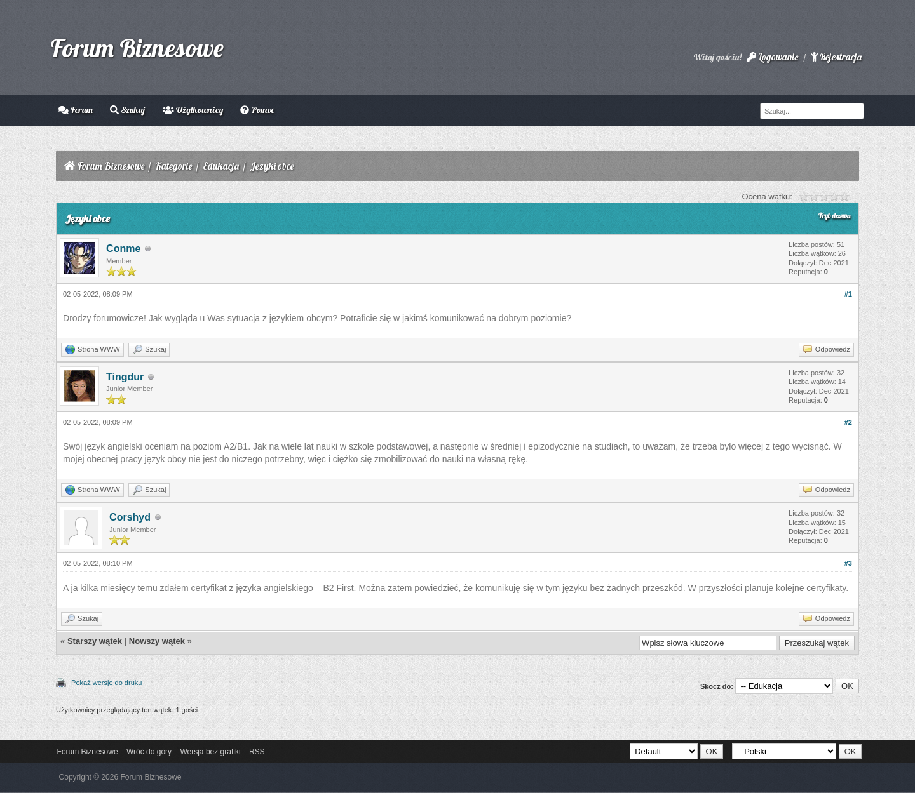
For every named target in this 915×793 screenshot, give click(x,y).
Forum (75, 110)
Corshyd (130, 517)
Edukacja (221, 166)
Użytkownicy (193, 110)
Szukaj (127, 110)
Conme (123, 248)
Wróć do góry (149, 751)
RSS (257, 751)
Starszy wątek (94, 641)
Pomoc (257, 110)
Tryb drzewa (834, 215)
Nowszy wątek (157, 641)
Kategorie (173, 166)
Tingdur (125, 376)
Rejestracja (836, 57)
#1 (848, 294)
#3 (848, 563)
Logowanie (772, 57)
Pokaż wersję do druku (106, 682)
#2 (848, 422)
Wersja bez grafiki (210, 751)
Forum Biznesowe (137, 47)
